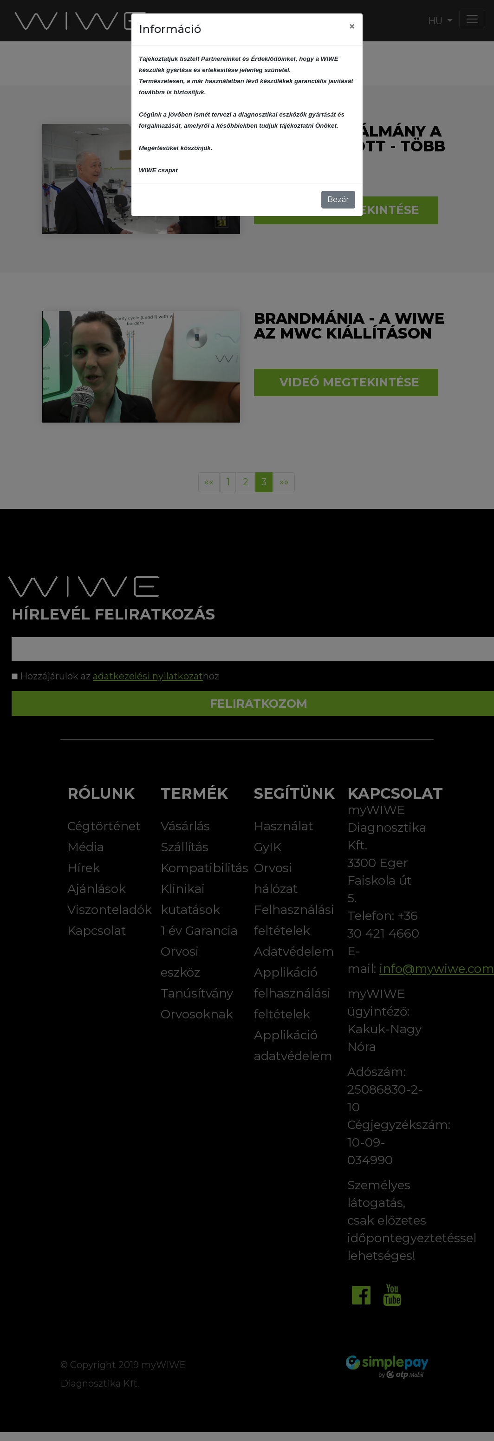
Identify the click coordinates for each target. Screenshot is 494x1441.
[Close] (352, 26)
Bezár (338, 199)
